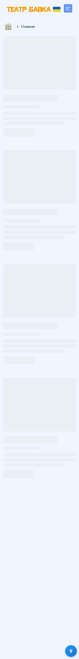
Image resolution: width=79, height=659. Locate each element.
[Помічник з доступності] (71, 651)
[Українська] (56, 9)
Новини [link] (28, 26)
